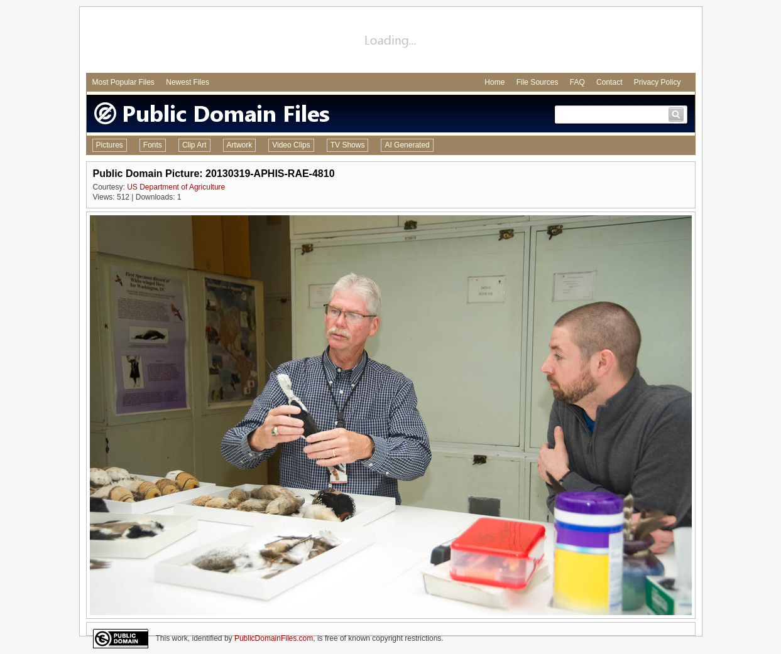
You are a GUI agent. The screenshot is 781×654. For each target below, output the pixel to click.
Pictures (109, 145)
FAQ (577, 82)
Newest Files (187, 82)
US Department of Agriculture (176, 187)
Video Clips (291, 145)
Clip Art (194, 145)
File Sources (537, 82)
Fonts (152, 145)
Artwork (240, 145)
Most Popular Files (123, 82)
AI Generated (407, 145)
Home (494, 82)
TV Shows (347, 145)
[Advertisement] (391, 41)
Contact (609, 82)
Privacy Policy (657, 82)
